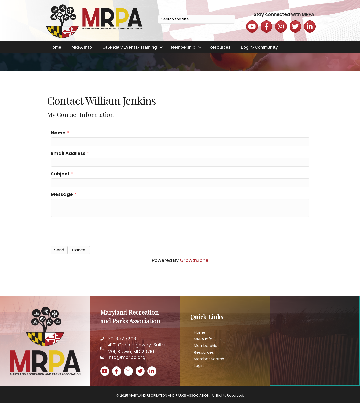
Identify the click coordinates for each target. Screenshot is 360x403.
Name (58, 133)
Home (55, 47)
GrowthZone (194, 260)
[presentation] (90, 231)
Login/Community (259, 47)
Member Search (209, 359)
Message (62, 194)
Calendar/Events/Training (129, 47)
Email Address (68, 153)
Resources (219, 47)
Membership (183, 47)
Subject (60, 174)
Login (199, 365)
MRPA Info (82, 47)
